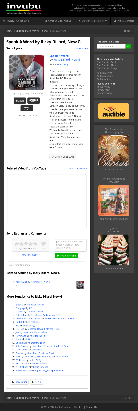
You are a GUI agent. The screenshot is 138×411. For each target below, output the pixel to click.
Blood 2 (19, 304)
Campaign (21, 308)
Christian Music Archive (58, 20)
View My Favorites (30, 254)
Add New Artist (104, 72)
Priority (19, 339)
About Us (78, 407)
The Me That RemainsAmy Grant (114, 180)
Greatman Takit (46, 353)
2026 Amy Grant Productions (113, 218)
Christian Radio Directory (93, 20)
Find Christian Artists (107, 62)
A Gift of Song (23, 366)
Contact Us (91, 407)
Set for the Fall (38, 335)
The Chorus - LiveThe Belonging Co (114, 131)
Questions (21, 342)
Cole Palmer (22, 315)
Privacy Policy (103, 89)
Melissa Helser (52, 318)
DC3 (58, 315)
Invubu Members (124, 20)
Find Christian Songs (107, 68)
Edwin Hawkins (40, 366)
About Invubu (103, 86)
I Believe (20, 328)
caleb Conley (37, 304)
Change (19, 311)
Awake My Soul (23, 370)
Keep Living (62, 64)
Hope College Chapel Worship (49, 370)
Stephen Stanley (35, 311)
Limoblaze (36, 315)
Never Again (22, 335)
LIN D (29, 339)
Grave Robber (40, 363)
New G (75, 59)
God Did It (21, 321)
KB (28, 304)
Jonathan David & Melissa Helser (44, 328)
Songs (45, 30)
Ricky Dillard (62, 59)
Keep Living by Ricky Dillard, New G (27, 93)
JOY (17, 332)
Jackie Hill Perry (42, 356)
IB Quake (65, 346)
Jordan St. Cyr (35, 360)
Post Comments (66, 255)
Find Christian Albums (107, 65)
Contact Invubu (104, 92)
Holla (18, 325)
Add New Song (104, 79)
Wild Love (20, 360)
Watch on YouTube (78, 168)
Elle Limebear (41, 332)
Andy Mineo (49, 315)
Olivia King (29, 325)
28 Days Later (23, 363)
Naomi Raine (67, 318)
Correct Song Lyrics (62, 156)
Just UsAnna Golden (113, 230)
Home (9, 30)
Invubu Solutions (15, 21)
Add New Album (105, 75)
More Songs (82, 48)
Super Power (22, 349)
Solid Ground (22, 346)
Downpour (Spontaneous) (28, 318)
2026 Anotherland (114, 268)
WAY (18, 356)
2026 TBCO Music (114, 169)
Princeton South (51, 346)
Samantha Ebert (37, 342)
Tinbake (19, 353)
